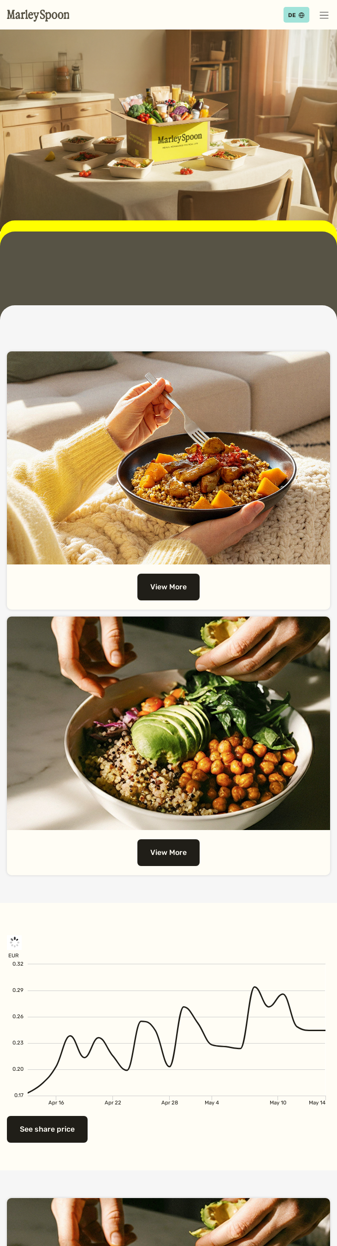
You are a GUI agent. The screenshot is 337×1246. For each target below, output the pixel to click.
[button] (324, 15)
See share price (47, 1129)
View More (168, 586)
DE (292, 15)
